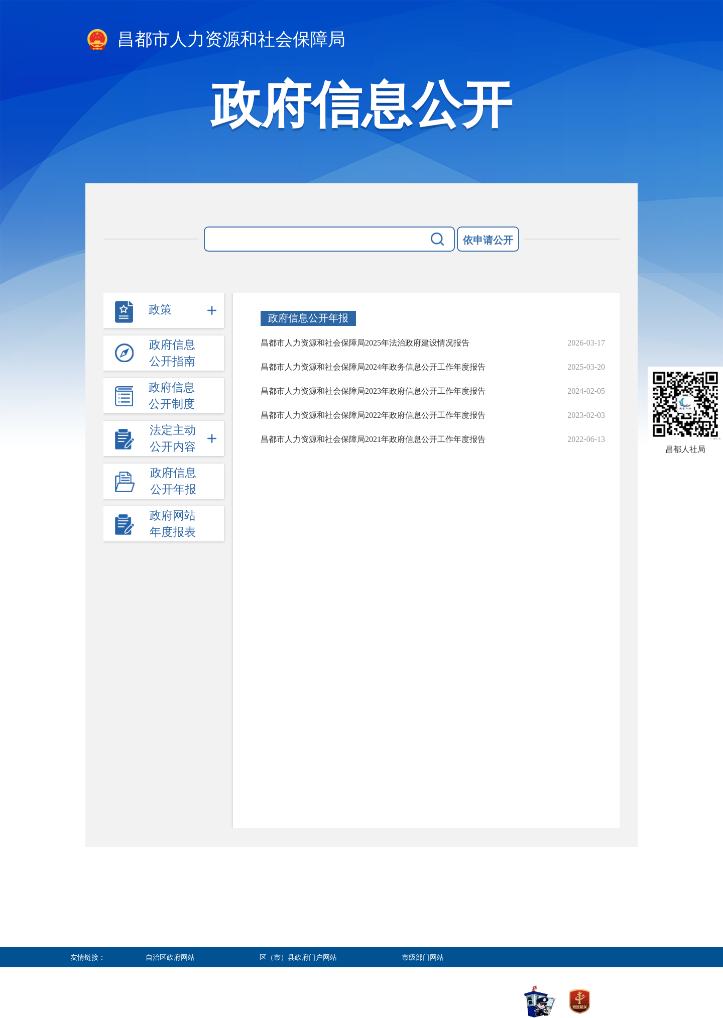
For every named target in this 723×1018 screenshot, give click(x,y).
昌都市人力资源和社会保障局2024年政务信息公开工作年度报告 (373, 367)
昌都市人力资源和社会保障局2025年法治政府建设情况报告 (365, 342)
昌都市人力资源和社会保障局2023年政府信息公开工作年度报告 (373, 391)
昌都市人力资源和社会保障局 (215, 40)
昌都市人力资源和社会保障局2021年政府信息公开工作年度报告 (373, 439)
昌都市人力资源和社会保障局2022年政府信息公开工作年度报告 (373, 415)
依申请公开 (488, 240)
